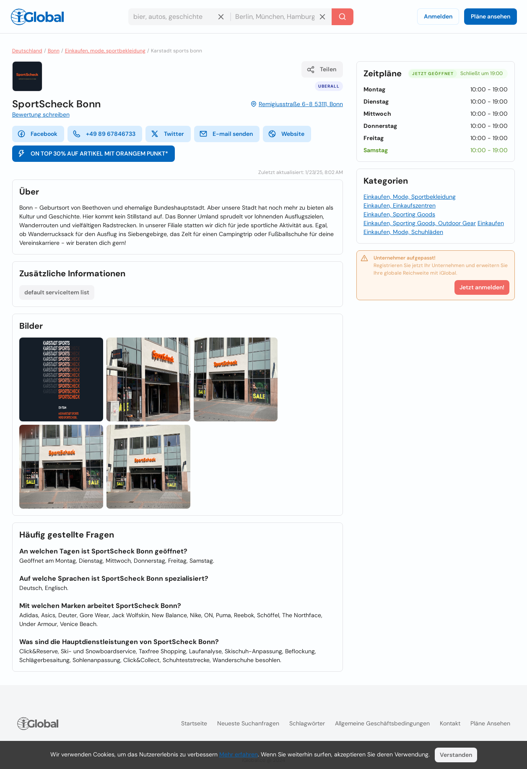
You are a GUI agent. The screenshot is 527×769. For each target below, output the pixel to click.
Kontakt (450, 723)
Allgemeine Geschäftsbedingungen (382, 723)
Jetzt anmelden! (482, 287)
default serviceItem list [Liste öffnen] (56, 292)
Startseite (194, 723)
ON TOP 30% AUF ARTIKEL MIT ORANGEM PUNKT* (92, 153)
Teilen (321, 69)
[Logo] (37, 16)
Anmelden (438, 16)
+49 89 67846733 (104, 134)
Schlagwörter (307, 723)
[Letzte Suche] (342, 16)
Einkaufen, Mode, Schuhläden (403, 232)
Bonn (54, 50)
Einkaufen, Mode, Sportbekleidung (409, 196)
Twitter (167, 134)
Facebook (37, 134)
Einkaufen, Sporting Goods (399, 214)
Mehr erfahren (238, 754)
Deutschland (27, 50)
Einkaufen (491, 223)
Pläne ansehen (490, 16)
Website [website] (286, 134)
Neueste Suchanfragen (248, 723)
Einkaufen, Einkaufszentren (399, 205)
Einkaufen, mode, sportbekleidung (105, 50)
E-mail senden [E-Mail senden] (226, 134)
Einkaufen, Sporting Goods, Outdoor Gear (419, 223)
